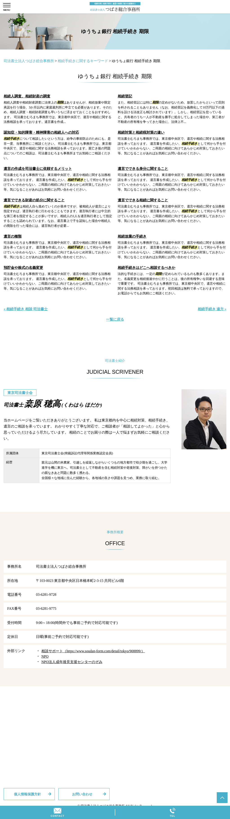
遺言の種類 (13, 236)
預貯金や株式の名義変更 (23, 268)
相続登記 (125, 96)
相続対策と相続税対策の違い (141, 132)
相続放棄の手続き (132, 236)
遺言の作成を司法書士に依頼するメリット (38, 169)
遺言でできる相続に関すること (143, 200)
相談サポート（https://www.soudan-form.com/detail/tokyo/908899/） (93, 651)
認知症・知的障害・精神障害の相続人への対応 (41, 132)
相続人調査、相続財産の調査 (27, 96)
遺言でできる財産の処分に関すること (34, 200)
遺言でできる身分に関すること (143, 169)
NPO (45, 656)
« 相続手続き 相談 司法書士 (26, 309)
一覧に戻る (115, 319)
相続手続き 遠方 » (212, 309)
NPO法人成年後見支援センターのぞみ (71, 662)
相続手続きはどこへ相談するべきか (146, 268)
